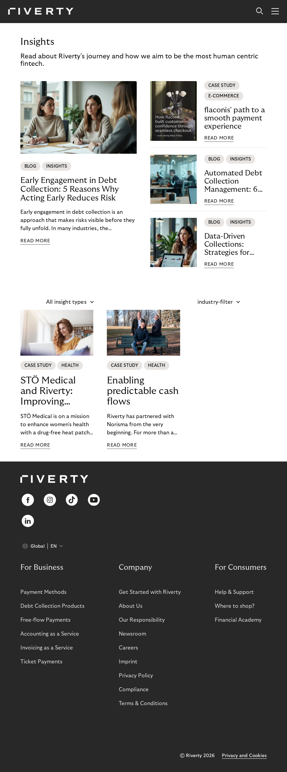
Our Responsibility (142, 620)
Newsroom (132, 634)
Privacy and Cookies (244, 755)
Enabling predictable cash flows (143, 391)
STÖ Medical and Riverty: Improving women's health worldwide (54, 391)
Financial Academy (238, 620)
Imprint (128, 661)
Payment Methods (43, 592)
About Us (130, 606)
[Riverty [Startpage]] (41, 11)
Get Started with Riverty (150, 592)
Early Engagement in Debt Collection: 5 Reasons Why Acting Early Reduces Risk (69, 189)
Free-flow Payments (45, 620)
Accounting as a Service (49, 634)
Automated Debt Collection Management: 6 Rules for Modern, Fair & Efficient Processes (234, 181)
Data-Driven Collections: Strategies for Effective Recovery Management (235, 244)
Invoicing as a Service (46, 648)
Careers (128, 648)
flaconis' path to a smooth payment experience (234, 118)
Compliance (134, 689)
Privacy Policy (136, 675)
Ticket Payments (41, 661)
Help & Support (234, 592)
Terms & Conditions (143, 703)
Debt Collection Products (52, 606)
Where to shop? (234, 606)
